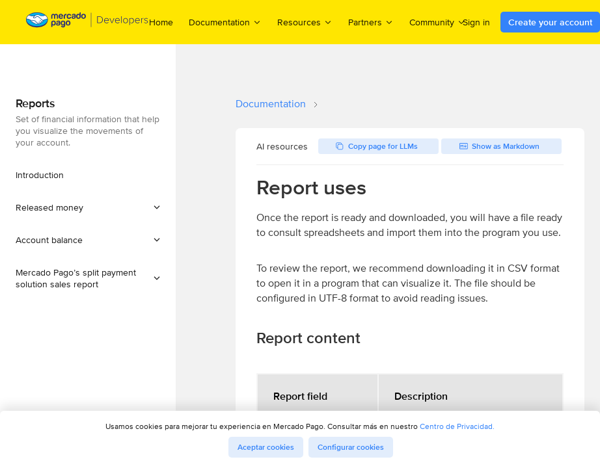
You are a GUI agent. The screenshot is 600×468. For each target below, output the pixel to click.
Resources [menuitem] (305, 22)
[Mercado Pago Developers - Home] (87, 22)
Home (161, 22)
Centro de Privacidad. (457, 426)
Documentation (271, 103)
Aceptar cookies (266, 447)
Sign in (476, 22)
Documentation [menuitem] (225, 22)
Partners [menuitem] (371, 22)
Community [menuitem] (437, 22)
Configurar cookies (351, 447)
